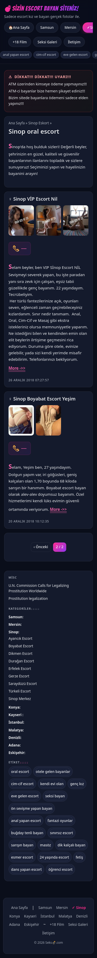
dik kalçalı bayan (71, 845)
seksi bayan (55, 795)
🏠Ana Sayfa (19, 27)
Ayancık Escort (20, 638)
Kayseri (16, 714)
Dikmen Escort (20, 653)
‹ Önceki (41, 546)
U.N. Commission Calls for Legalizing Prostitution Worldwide (39, 588)
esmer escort (22, 857)
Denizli (14, 737)
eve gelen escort (75, 54)
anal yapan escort (16, 54)
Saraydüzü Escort (23, 683)
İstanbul (16, 722)
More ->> (17, 368)
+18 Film (20, 41)
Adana (14, 745)
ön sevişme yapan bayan (31, 808)
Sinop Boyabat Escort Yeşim (44, 399)
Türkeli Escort (20, 691)
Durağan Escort (21, 660)
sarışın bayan (22, 845)
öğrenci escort (60, 869)
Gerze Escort (19, 676)
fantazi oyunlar (60, 820)
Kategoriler (24, 608)
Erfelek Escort (20, 668)
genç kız (77, 783)
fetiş (79, 857)
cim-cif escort (46, 54)
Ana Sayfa (17, 122)
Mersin (70, 27)
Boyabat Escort (21, 645)
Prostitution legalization (28, 598)
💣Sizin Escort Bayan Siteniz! (41, 8)
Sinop (13, 631)
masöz (45, 845)
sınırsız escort (61, 832)
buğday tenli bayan (27, 832)
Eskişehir (16, 752)
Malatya (16, 730)
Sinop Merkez (20, 698)
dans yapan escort (26, 869)
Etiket (18, 762)
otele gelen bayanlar (53, 771)
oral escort (20, 771)
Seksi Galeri (47, 41)
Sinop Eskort (38, 122)
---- (23, 248)
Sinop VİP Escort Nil (35, 199)
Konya (14, 707)
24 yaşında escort (54, 857)
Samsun (47, 27)
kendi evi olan (52, 783)
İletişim (74, 41)
